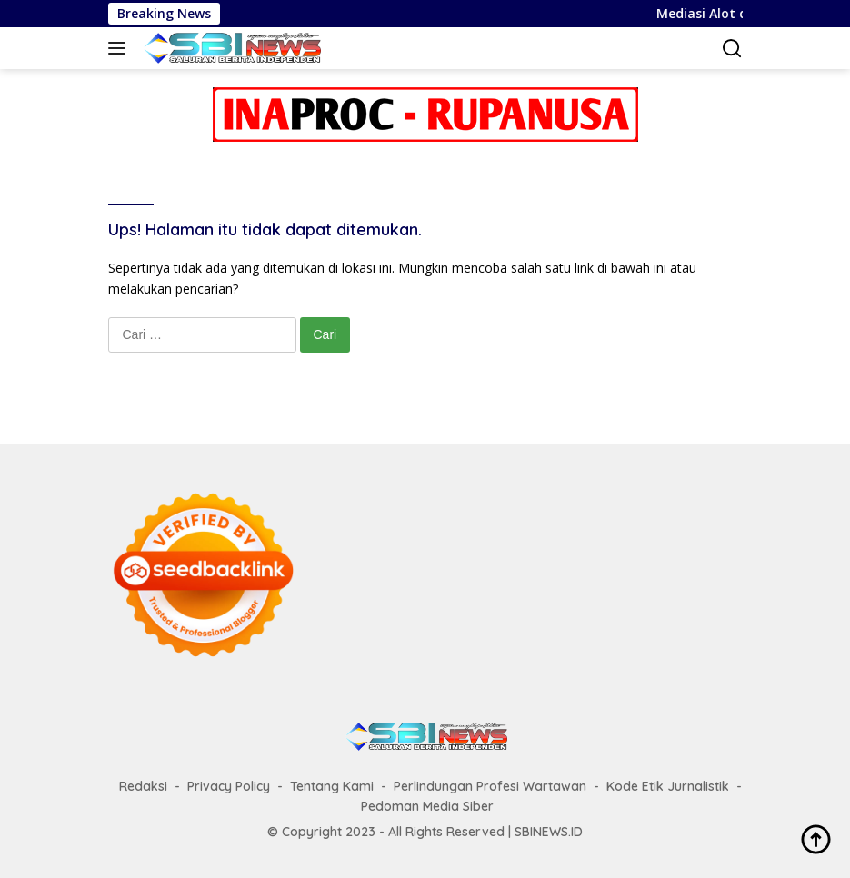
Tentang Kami (332, 786)
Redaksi (143, 786)
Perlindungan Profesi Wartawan (490, 786)
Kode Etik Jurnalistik (667, 786)
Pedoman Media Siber (427, 806)
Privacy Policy (228, 786)
